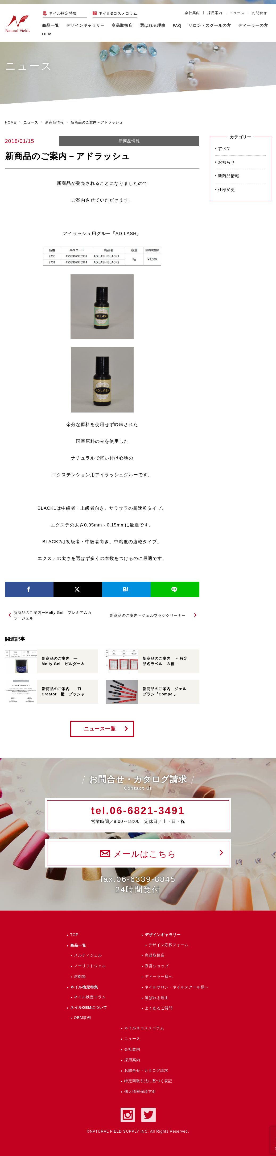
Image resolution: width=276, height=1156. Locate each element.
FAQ (177, 25)
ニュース (237, 13)
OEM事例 (82, 1017)
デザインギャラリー (163, 935)
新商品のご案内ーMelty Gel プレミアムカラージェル (53, 615)
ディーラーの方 (253, 25)
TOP (74, 935)
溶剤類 (80, 976)
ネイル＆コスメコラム (144, 1028)
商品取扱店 (155, 955)
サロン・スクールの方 (209, 25)
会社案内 (192, 13)
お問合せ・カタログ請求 (146, 1070)
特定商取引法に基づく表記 (148, 1081)
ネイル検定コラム (90, 997)
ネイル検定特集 (63, 13)
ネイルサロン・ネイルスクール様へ (177, 987)
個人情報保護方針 (140, 1091)
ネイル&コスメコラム (118, 13)
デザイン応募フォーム (168, 945)
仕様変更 (226, 189)
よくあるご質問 (159, 1008)
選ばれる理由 (153, 25)
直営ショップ (157, 966)
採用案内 (214, 13)
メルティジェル (88, 955)
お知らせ (226, 162)
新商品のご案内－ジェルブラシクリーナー (148, 615)
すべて (224, 148)
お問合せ (259, 13)
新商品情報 (129, 141)
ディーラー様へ (159, 976)
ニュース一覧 (100, 729)
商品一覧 (50, 25)
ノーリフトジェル (90, 966)
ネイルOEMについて (89, 1007)
